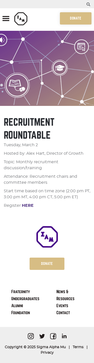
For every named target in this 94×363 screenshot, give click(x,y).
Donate (75, 18)
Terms (78, 347)
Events (62, 306)
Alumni (17, 306)
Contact (63, 313)
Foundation (20, 313)
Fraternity (20, 292)
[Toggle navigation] (6, 19)
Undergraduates (25, 299)
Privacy (47, 352)
